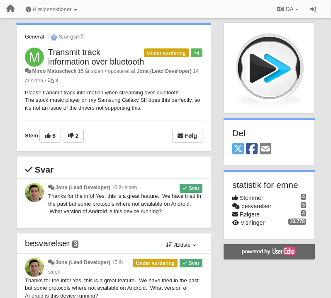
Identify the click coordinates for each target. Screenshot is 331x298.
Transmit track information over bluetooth (96, 57)
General (34, 37)
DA (287, 9)
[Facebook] (252, 149)
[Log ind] (313, 9)
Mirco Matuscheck (54, 71)
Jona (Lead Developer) (163, 71)
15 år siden (124, 187)
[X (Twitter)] (238, 149)
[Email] (265, 149)
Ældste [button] (181, 245)
